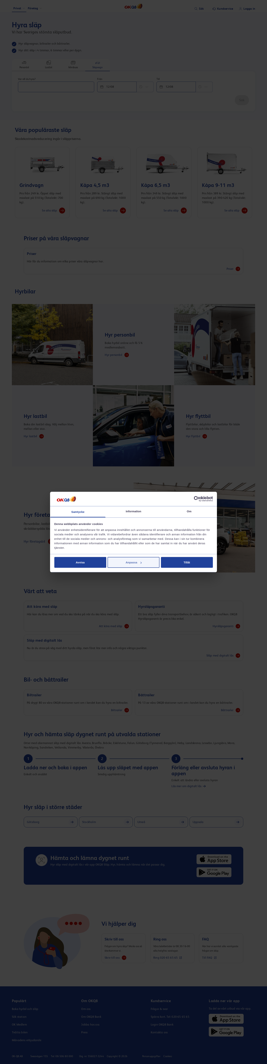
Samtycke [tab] (78, 511)
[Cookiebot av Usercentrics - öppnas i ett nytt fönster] (196, 499)
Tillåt (187, 562)
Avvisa (80, 562)
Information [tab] (133, 511)
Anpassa (134, 562)
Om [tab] (189, 511)
